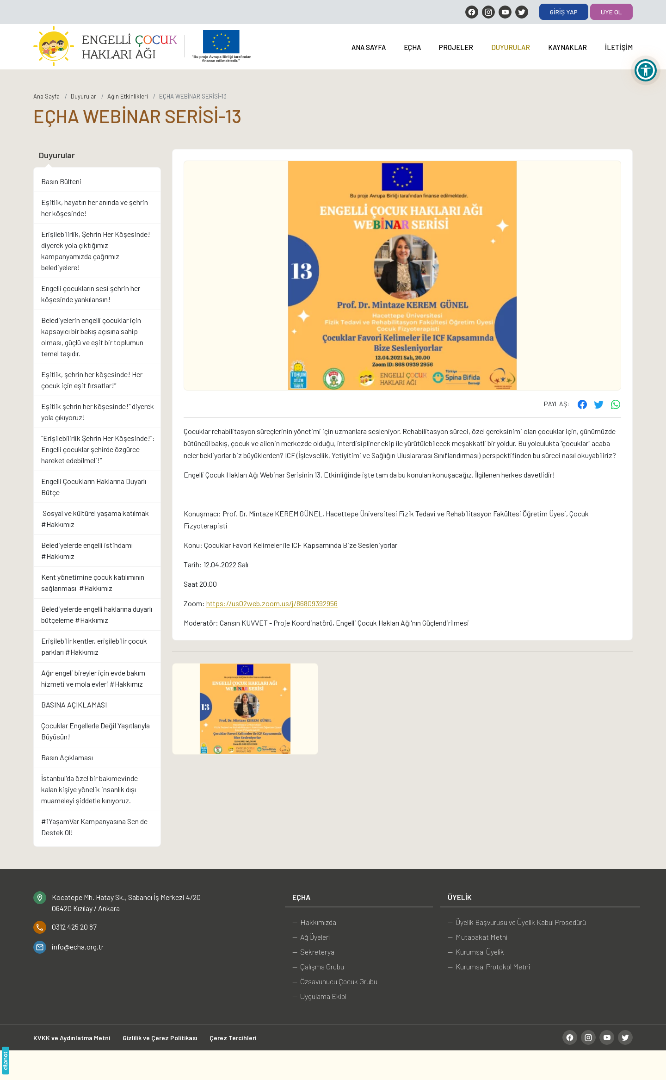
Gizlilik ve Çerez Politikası (160, 1038)
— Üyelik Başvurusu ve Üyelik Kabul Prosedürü (517, 922)
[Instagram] (488, 12)
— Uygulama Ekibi (319, 996)
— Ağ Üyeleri (311, 936)
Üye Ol (611, 12)
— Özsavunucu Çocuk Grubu (334, 981)
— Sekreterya (313, 951)
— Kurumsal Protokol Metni (489, 966)
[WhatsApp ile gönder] (615, 404)
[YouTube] (505, 12)
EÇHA (412, 47)
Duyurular (510, 47)
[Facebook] (471, 12)
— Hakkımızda (314, 922)
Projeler (456, 47)
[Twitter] (521, 12)
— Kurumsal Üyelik (476, 951)
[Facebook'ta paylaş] (582, 404)
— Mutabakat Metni (477, 936)
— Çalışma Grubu (318, 966)
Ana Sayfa (369, 47)
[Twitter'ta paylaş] (599, 404)
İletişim (619, 47)
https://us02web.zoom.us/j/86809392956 (272, 603)
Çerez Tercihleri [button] (233, 1038)
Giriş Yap (564, 12)
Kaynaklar (567, 47)
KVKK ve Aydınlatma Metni (71, 1038)
